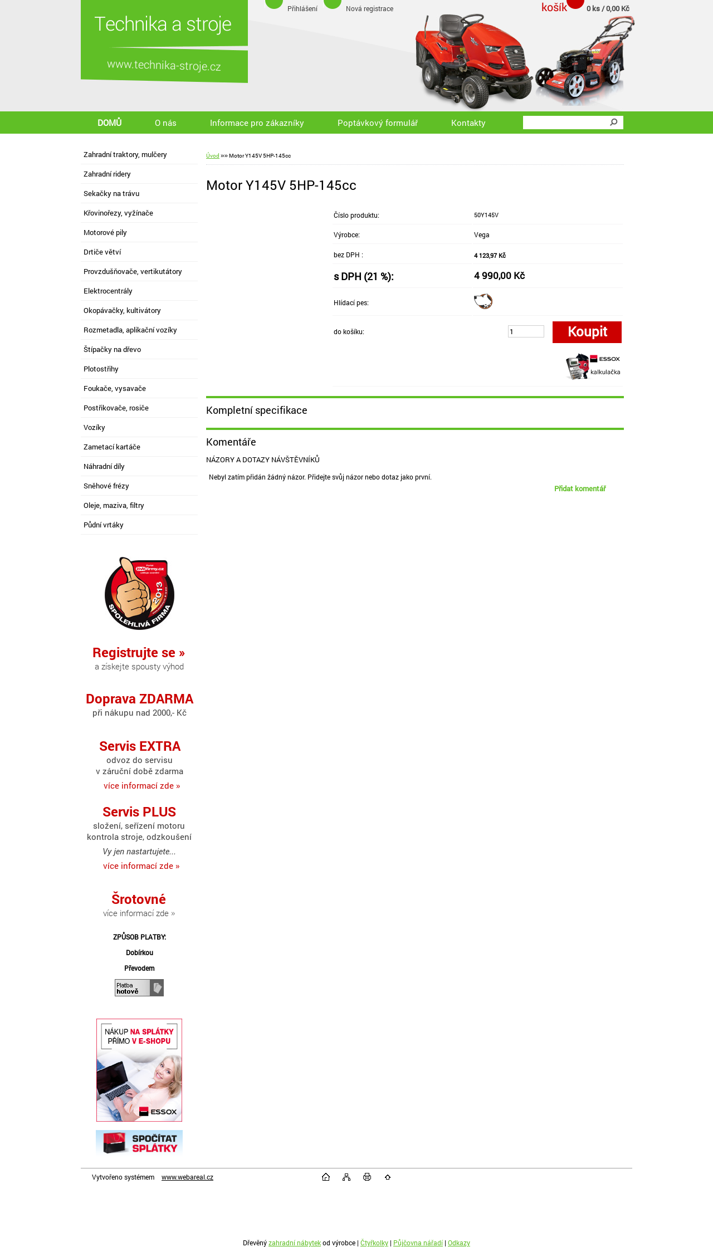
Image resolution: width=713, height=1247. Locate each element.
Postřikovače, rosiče (116, 408)
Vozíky (94, 427)
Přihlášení (302, 8)
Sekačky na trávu (111, 193)
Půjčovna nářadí (418, 1242)
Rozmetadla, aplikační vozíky (130, 330)
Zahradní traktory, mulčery (125, 154)
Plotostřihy (101, 369)
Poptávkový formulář (378, 122)
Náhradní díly (104, 466)
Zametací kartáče (112, 447)
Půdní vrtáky (104, 525)
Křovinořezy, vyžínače (118, 213)
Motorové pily (105, 232)
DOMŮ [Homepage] (109, 122)
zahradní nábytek (294, 1242)
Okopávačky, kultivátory (122, 310)
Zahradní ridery (107, 174)
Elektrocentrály (108, 291)
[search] (613, 122)
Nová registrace (369, 8)
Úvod (212, 155)
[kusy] (526, 331)
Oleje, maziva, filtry (114, 505)
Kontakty (468, 122)
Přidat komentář (579, 488)
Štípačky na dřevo (112, 349)
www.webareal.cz (187, 1176)
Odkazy (459, 1242)
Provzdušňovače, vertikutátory (133, 271)
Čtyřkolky (374, 1242)
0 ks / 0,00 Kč (608, 8)
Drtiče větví (102, 252)
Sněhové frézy (106, 486)
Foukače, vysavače (115, 388)
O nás (166, 122)
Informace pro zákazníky (257, 122)
